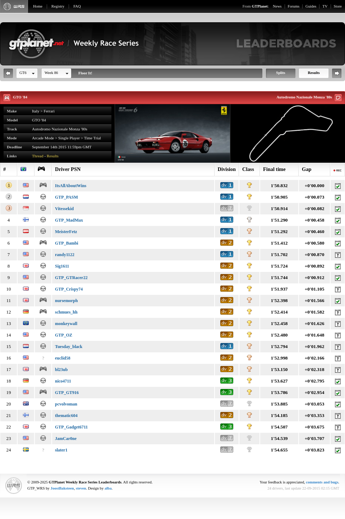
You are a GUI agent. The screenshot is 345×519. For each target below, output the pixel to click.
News (277, 6)
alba (108, 488)
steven (81, 488)
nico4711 (63, 381)
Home (37, 6)
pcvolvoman (66, 404)
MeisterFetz (66, 231)
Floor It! (85, 73)
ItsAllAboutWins (70, 185)
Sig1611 (62, 266)
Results (313, 73)
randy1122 (64, 254)
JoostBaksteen (62, 488)
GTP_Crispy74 (69, 289)
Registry (57, 6)
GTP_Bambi (66, 243)
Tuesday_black (68, 346)
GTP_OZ (63, 335)
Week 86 (51, 73)
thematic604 (66, 415)
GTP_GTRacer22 (71, 277)
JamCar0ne (66, 438)
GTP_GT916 (67, 392)
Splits (280, 73)
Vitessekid (64, 208)
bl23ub (61, 369)
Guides (310, 6)
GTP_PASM (66, 197)
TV (324, 6)
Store (338, 6)
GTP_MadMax (69, 220)
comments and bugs (322, 482)
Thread (37, 156)
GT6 (23, 73)
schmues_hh (66, 312)
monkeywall (66, 323)
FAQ (77, 6)
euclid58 (62, 358)
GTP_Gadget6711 (71, 427)
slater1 (61, 450)
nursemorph (66, 300)
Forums (294, 6)
